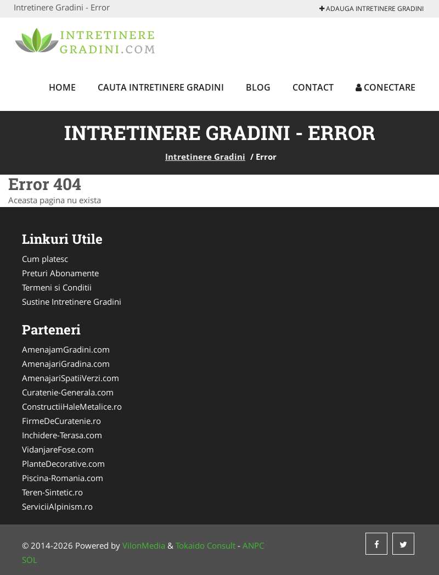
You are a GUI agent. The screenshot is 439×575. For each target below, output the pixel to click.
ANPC (253, 545)
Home (62, 87)
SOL (29, 559)
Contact (313, 87)
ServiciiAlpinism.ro (57, 506)
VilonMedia (143, 545)
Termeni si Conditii (57, 287)
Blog (258, 87)
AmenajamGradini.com (66, 349)
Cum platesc (45, 258)
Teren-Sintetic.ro (52, 492)
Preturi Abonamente (60, 272)
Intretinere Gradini (205, 156)
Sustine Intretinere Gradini (71, 301)
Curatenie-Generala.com (68, 392)
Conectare (385, 87)
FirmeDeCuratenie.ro (61, 420)
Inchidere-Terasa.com (62, 434)
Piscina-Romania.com (62, 477)
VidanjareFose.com (58, 449)
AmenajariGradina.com (66, 363)
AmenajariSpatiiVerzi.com (70, 377)
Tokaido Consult (205, 545)
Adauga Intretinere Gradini (371, 8)
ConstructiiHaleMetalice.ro (72, 406)
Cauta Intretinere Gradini (161, 87)
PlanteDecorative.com (63, 463)
